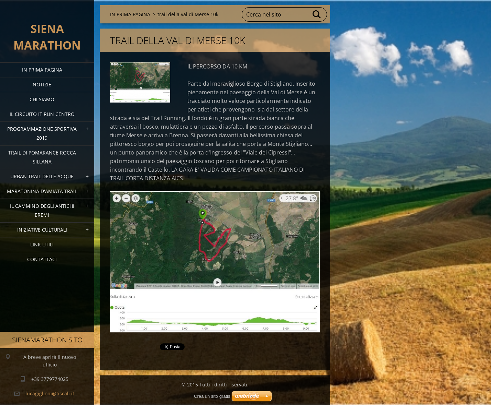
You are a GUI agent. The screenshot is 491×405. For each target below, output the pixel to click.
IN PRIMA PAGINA (42, 69)
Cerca (317, 14)
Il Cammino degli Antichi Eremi (42, 210)
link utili (42, 244)
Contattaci (42, 259)
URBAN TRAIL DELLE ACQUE (42, 176)
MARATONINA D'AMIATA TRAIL (42, 191)
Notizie (42, 84)
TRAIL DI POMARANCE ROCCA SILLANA (42, 157)
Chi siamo (42, 99)
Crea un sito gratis (212, 396)
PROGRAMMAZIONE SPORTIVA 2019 (42, 133)
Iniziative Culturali (42, 229)
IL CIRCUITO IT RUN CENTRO (42, 114)
